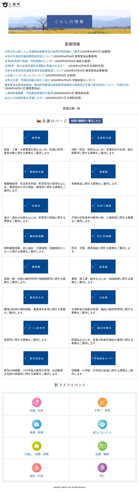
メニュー (135, 4)
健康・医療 (36, 432)
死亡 (102, 475)
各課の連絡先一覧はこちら (86, 120)
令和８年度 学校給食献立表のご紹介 (27, 80)
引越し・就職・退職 (36, 454)
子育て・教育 (102, 410)
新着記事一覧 (71, 108)
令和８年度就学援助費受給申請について (29, 56)
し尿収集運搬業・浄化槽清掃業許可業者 (29, 93)
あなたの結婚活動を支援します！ (25, 97)
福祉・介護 (36, 475)
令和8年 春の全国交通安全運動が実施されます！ (36, 65)
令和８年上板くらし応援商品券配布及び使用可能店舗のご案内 (42, 51)
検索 (128, 4)
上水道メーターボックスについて (25, 75)
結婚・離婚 (102, 454)
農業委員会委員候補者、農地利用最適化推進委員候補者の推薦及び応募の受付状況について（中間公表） (68, 84)
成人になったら (102, 432)
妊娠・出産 (36, 410)
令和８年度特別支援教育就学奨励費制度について (34, 70)
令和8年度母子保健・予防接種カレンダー (29, 61)
